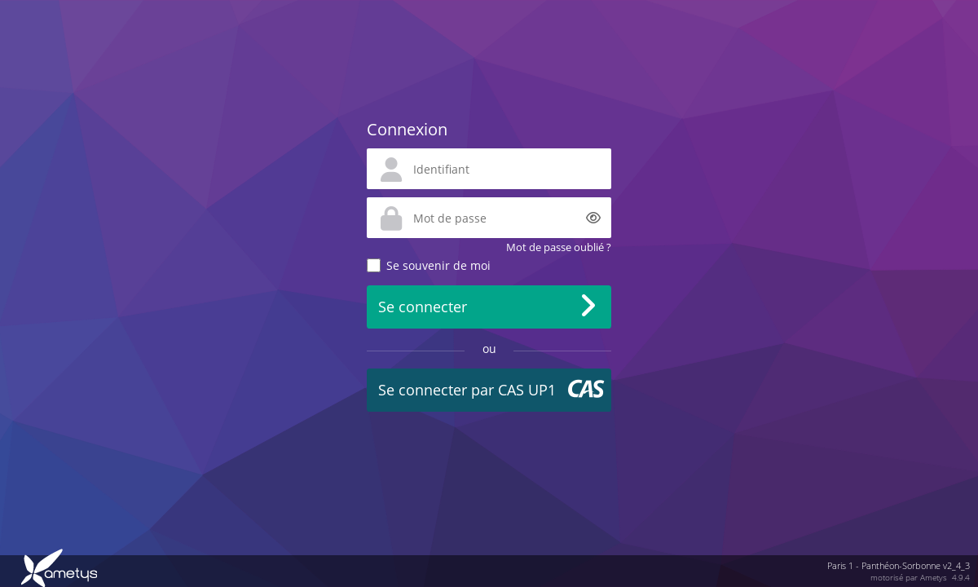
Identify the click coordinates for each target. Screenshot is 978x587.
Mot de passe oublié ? (558, 247)
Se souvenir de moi (438, 265)
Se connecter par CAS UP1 (467, 389)
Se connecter (422, 306)
